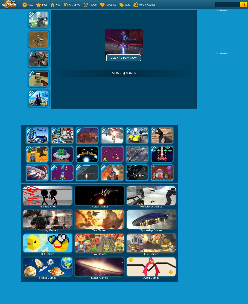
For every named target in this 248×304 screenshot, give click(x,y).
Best (41, 4)
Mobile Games (144, 4)
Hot (55, 4)
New (27, 4)
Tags (124, 4)
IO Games (71, 4)
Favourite (108, 4)
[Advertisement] (14, 57)
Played (90, 4)
